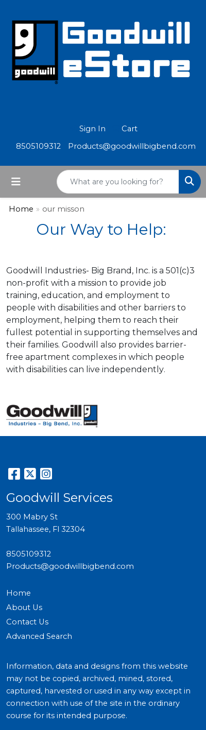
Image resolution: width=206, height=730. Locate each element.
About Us (24, 607)
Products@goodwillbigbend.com (132, 146)
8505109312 (38, 146)
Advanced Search (39, 636)
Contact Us (27, 622)
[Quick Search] (118, 182)
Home (21, 209)
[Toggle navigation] (16, 182)
